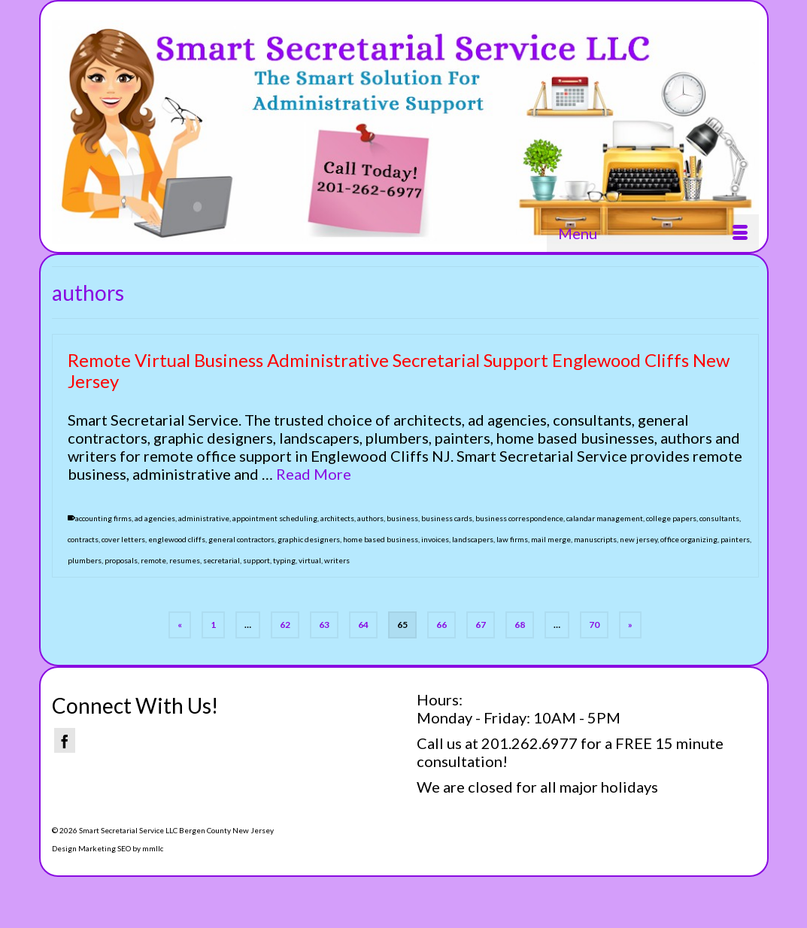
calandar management (604, 518)
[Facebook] (64, 740)
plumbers (85, 561)
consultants (719, 518)
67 (480, 624)
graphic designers (309, 539)
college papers (671, 518)
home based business (380, 539)
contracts (83, 539)
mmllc (152, 848)
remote (153, 561)
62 (285, 624)
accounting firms (103, 518)
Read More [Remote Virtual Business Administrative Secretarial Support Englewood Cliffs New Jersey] (313, 475)
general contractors (241, 539)
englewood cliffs (176, 539)
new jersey (638, 539)
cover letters (123, 539)
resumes (184, 561)
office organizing (689, 539)
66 (441, 624)
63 (324, 624)
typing (284, 561)
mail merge (551, 539)
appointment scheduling (274, 518)
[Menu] (653, 233)
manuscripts (595, 539)
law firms (512, 539)
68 (519, 624)
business (402, 518)
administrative (203, 518)
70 (594, 624)
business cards (446, 518)
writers (337, 561)
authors (370, 518)
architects (337, 518)
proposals (121, 561)
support (256, 561)
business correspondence (519, 518)
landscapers (472, 539)
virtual (310, 561)
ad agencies (155, 518)
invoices (435, 539)
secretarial (221, 561)
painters (735, 539)
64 (363, 624)
